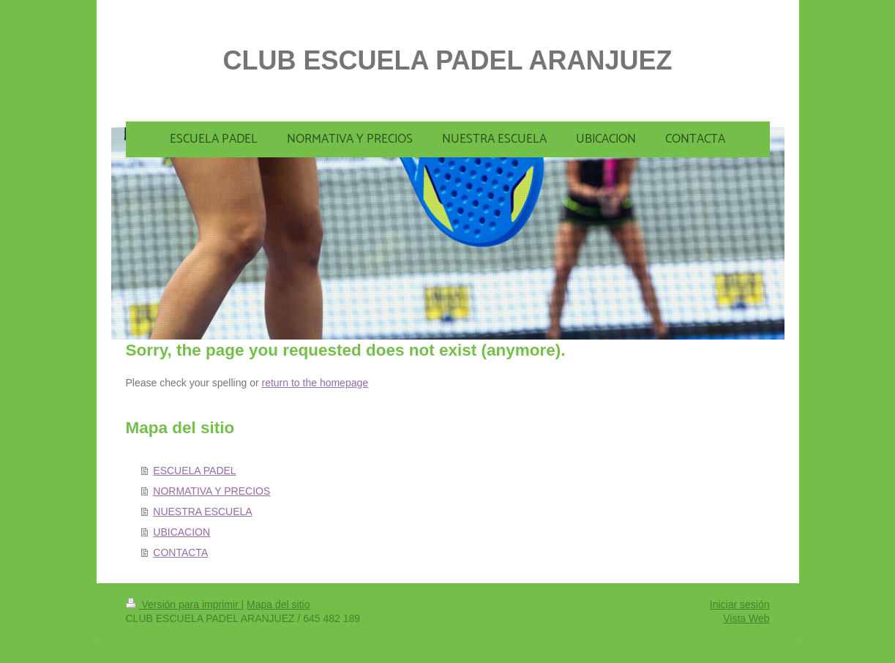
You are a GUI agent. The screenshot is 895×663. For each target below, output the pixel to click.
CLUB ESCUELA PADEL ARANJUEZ (447, 60)
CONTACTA (180, 552)
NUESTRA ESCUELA (202, 511)
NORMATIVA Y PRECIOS (211, 491)
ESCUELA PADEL (194, 470)
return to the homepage (315, 383)
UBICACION (181, 532)
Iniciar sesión (740, 604)
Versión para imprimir (183, 604)
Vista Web (746, 618)
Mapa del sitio (278, 604)
